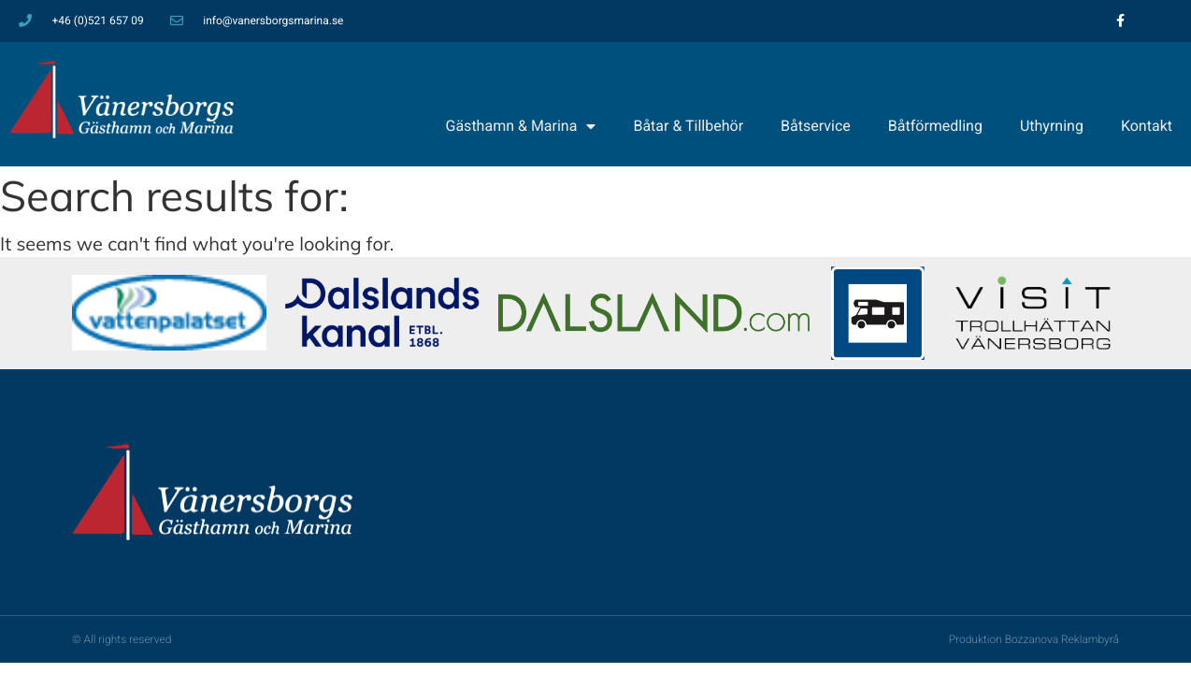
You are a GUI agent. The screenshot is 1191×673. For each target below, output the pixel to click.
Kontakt (1146, 126)
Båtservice (816, 126)
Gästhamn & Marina (521, 126)
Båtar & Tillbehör (688, 126)
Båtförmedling (935, 126)
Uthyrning (1051, 126)
